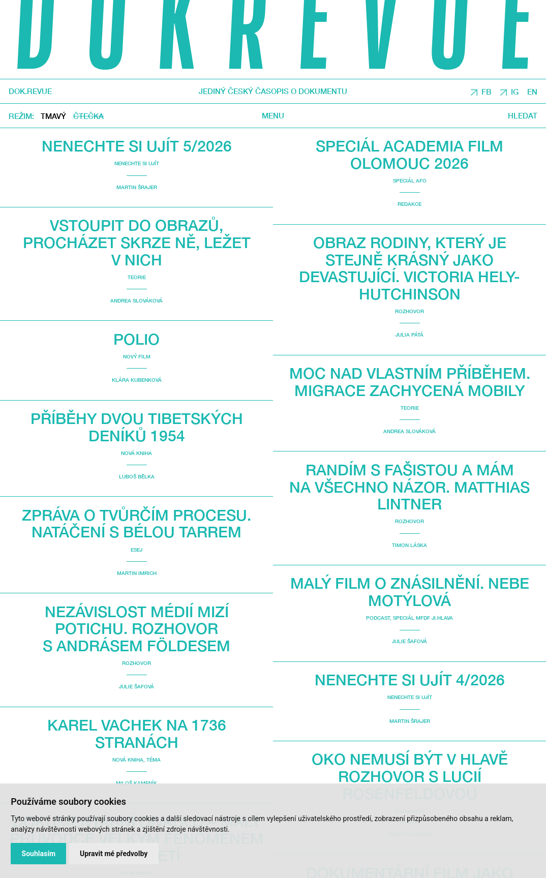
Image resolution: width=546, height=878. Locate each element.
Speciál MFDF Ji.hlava (423, 618)
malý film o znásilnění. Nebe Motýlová (409, 591)
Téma (153, 759)
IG (515, 91)
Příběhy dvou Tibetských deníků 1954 (137, 427)
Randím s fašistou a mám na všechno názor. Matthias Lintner (409, 486)
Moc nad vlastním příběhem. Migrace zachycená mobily (409, 382)
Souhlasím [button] (39, 854)
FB (486, 91)
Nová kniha (136, 453)
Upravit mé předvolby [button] (113, 854)
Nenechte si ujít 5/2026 (137, 145)
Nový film (136, 356)
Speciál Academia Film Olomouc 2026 (409, 154)
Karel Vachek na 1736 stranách (136, 733)
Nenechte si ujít (136, 163)
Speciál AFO (410, 180)
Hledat (522, 115)
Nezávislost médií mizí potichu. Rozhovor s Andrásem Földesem (136, 628)
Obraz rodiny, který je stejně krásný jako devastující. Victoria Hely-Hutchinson (409, 268)
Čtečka (88, 115)
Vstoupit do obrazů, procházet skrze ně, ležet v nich (137, 242)
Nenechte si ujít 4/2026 (410, 679)
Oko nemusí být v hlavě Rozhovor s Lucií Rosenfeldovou (410, 775)
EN (532, 91)
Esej (136, 550)
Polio (136, 338)
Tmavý (53, 115)
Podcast (378, 618)
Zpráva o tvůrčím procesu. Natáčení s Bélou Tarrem (136, 523)
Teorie (137, 277)
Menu (273, 115)
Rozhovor (136, 663)
